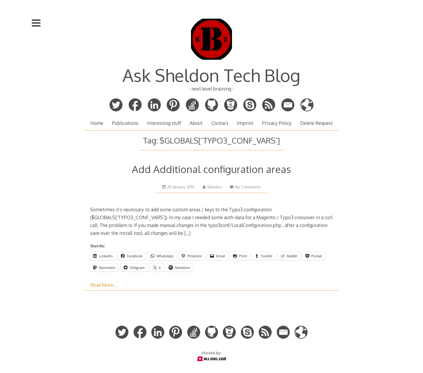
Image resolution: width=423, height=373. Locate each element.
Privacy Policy (277, 123)
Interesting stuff (164, 123)
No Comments (245, 187)
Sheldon (212, 187)
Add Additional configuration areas (211, 169)
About (196, 123)
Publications (125, 123)
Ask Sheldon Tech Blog (211, 75)
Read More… (103, 285)
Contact (220, 123)
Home (96, 123)
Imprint (245, 123)
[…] (187, 233)
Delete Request (316, 123)
